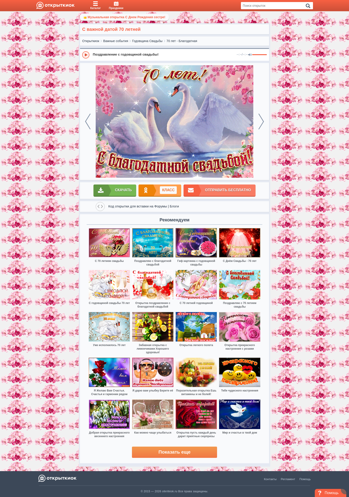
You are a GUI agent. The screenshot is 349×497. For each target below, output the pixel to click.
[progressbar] (259, 54)
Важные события (115, 41)
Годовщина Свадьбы (147, 41)
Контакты (270, 479)
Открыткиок (90, 41)
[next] (261, 121)
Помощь (305, 479)
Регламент (288, 479)
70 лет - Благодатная (181, 41)
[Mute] (250, 55)
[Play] (85, 54)
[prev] (88, 121)
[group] (174, 55)
